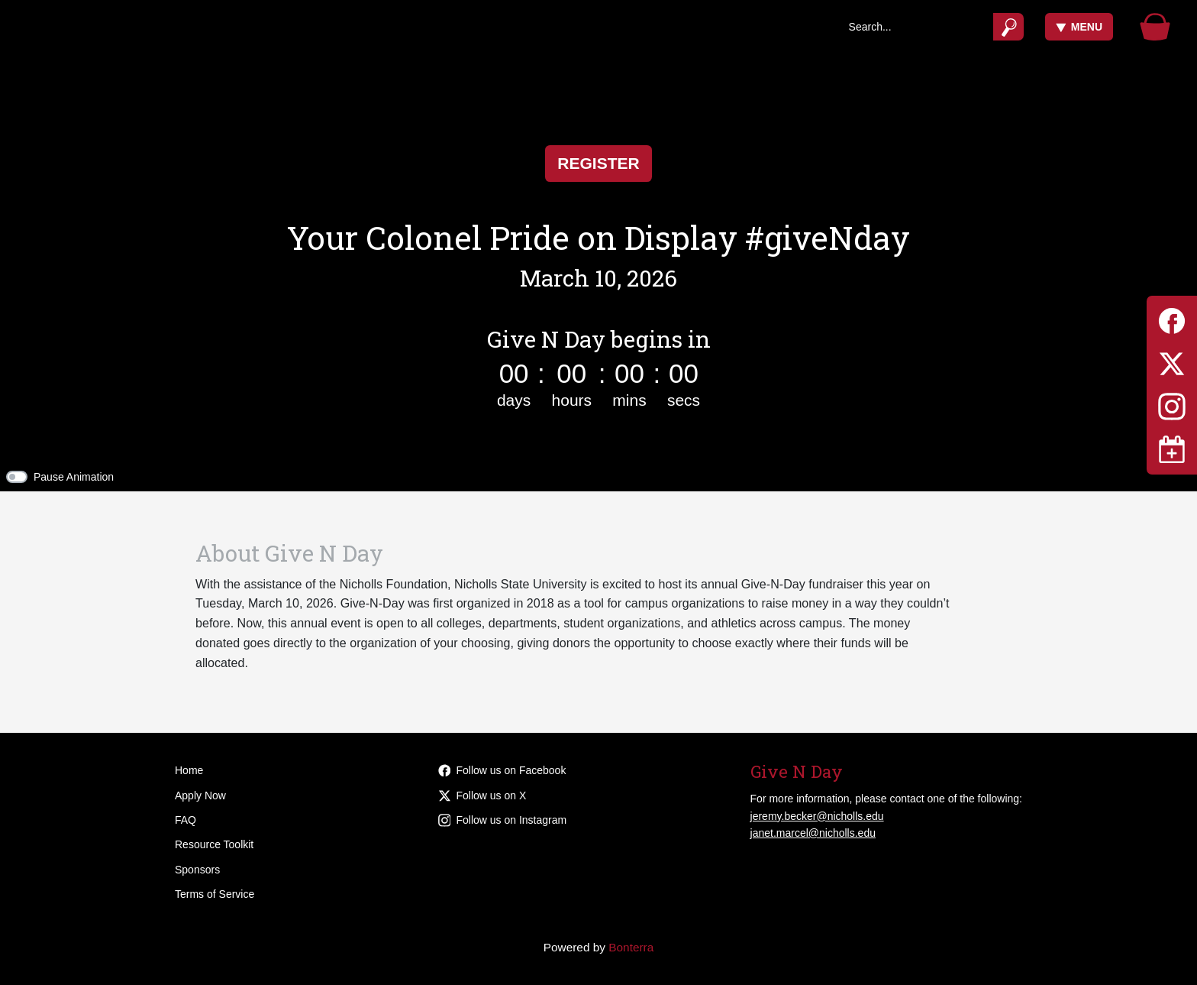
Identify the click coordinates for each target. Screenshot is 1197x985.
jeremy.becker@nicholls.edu (817, 816)
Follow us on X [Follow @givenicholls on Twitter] (482, 795)
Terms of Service (214, 894)
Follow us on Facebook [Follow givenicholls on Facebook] (502, 770)
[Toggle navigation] (1172, 449)
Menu (1079, 27)
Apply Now (200, 795)
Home (189, 770)
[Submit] (1008, 27)
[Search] (915, 27)
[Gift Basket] (1155, 27)
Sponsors (197, 869)
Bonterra (630, 947)
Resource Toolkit (214, 844)
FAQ (185, 820)
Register (598, 163)
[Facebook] (1172, 318)
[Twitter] (1172, 361)
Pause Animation (74, 477)
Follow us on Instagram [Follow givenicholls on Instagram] (502, 820)
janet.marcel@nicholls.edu (813, 833)
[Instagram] (1172, 403)
